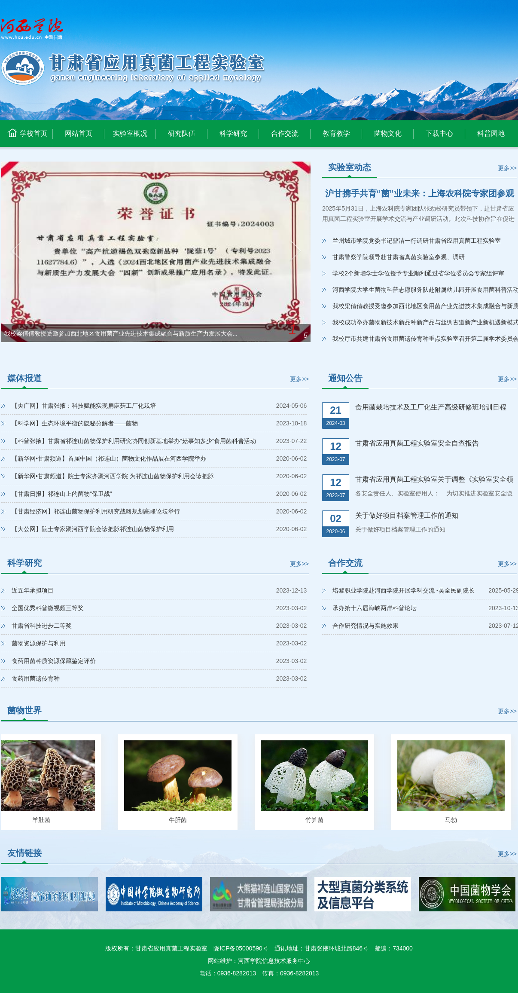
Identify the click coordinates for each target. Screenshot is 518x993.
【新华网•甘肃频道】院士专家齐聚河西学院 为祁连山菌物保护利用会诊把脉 (113, 476)
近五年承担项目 (33, 590)
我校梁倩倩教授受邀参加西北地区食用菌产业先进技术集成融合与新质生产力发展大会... (121, 333)
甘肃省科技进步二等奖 (42, 625)
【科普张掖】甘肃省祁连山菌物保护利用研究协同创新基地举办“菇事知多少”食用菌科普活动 (134, 440)
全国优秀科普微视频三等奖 (48, 608)
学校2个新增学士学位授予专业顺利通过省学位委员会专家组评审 (418, 273)
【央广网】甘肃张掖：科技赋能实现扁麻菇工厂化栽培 (84, 405)
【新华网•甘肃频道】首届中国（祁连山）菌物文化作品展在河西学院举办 (109, 458)
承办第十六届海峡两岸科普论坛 (374, 608)
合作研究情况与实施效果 (365, 625)
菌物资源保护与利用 (39, 643)
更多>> (507, 168)
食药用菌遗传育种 (36, 678)
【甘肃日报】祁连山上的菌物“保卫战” (62, 493)
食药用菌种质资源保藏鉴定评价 (54, 660)
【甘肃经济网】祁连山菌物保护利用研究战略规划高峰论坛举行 (96, 511)
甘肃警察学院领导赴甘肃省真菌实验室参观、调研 (398, 257)
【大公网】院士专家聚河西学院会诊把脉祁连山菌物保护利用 (93, 529)
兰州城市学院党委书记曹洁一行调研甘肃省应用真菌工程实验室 (416, 240)
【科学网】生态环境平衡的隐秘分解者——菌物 (75, 423)
